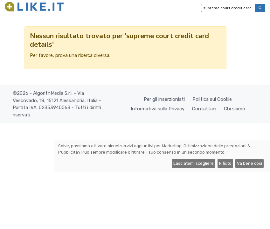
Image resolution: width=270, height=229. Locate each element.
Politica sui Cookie (212, 99)
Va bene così (249, 163)
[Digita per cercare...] (228, 8)
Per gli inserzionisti (164, 99)
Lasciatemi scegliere (193, 163)
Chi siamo (234, 109)
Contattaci (204, 109)
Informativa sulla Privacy (157, 109)
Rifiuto (225, 163)
